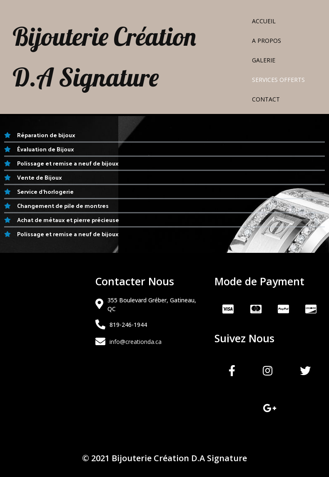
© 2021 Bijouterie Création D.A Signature (164, 458)
